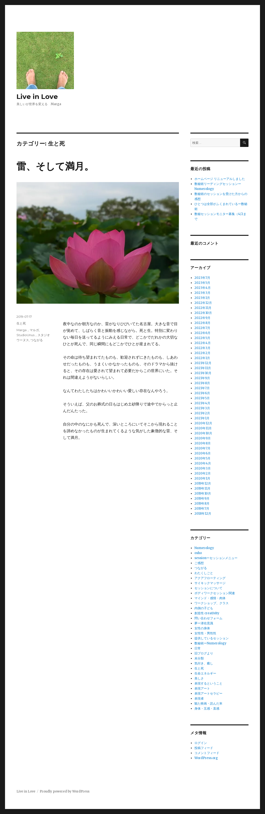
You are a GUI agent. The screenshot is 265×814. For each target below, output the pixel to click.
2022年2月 (202, 353)
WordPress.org (206, 758)
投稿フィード (203, 748)
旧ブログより (203, 653)
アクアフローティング (210, 578)
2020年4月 (202, 463)
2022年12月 (203, 303)
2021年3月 (202, 408)
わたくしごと (203, 573)
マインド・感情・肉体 (210, 598)
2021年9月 (202, 378)
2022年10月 (203, 313)
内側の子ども (203, 608)
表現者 (199, 698)
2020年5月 (202, 458)
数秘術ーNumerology (210, 643)
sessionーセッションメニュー (215, 558)
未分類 (199, 658)
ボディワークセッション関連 (214, 593)
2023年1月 (202, 298)
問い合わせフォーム (208, 618)
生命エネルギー (205, 673)
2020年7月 (202, 448)
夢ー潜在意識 (203, 623)
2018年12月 (202, 514)
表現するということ (208, 683)
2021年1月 (202, 418)
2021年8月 (202, 383)
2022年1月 (202, 358)
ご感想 (199, 563)
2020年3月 (202, 468)
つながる (36, 340)
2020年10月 (203, 433)
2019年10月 (202, 493)
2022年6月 (202, 333)
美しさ (199, 678)
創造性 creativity (206, 613)
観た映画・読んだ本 (208, 703)
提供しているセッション (211, 638)
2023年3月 (202, 293)
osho (198, 553)
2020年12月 (203, 423)
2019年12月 (202, 483)
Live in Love (37, 96)
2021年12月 (202, 363)
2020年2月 (202, 473)
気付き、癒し (203, 663)
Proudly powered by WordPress (64, 791)
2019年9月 (202, 498)
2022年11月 (202, 308)
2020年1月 (202, 478)
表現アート (202, 688)
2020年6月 (202, 453)
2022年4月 (202, 343)
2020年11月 (203, 428)
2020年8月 (202, 443)
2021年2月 (202, 413)
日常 (197, 648)
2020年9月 (202, 438)
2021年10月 (202, 373)
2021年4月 (202, 403)
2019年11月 (202, 488)
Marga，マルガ (28, 330)
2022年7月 (202, 328)
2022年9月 (202, 318)
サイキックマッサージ (210, 583)
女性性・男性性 (205, 633)
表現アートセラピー (208, 693)
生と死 (21, 323)
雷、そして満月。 (55, 166)
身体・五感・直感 (206, 708)
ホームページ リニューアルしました (219, 179)
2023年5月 (202, 283)
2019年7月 (201, 509)
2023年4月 (202, 288)
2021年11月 (202, 368)
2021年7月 (202, 388)
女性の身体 (202, 628)
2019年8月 (202, 503)
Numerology (204, 548)
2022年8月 (202, 323)
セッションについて (208, 588)
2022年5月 (202, 338)
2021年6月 (202, 393)
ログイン (200, 743)
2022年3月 (202, 348)
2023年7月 (202, 278)
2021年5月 (202, 398)
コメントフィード (206, 753)
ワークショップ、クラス (211, 603)
